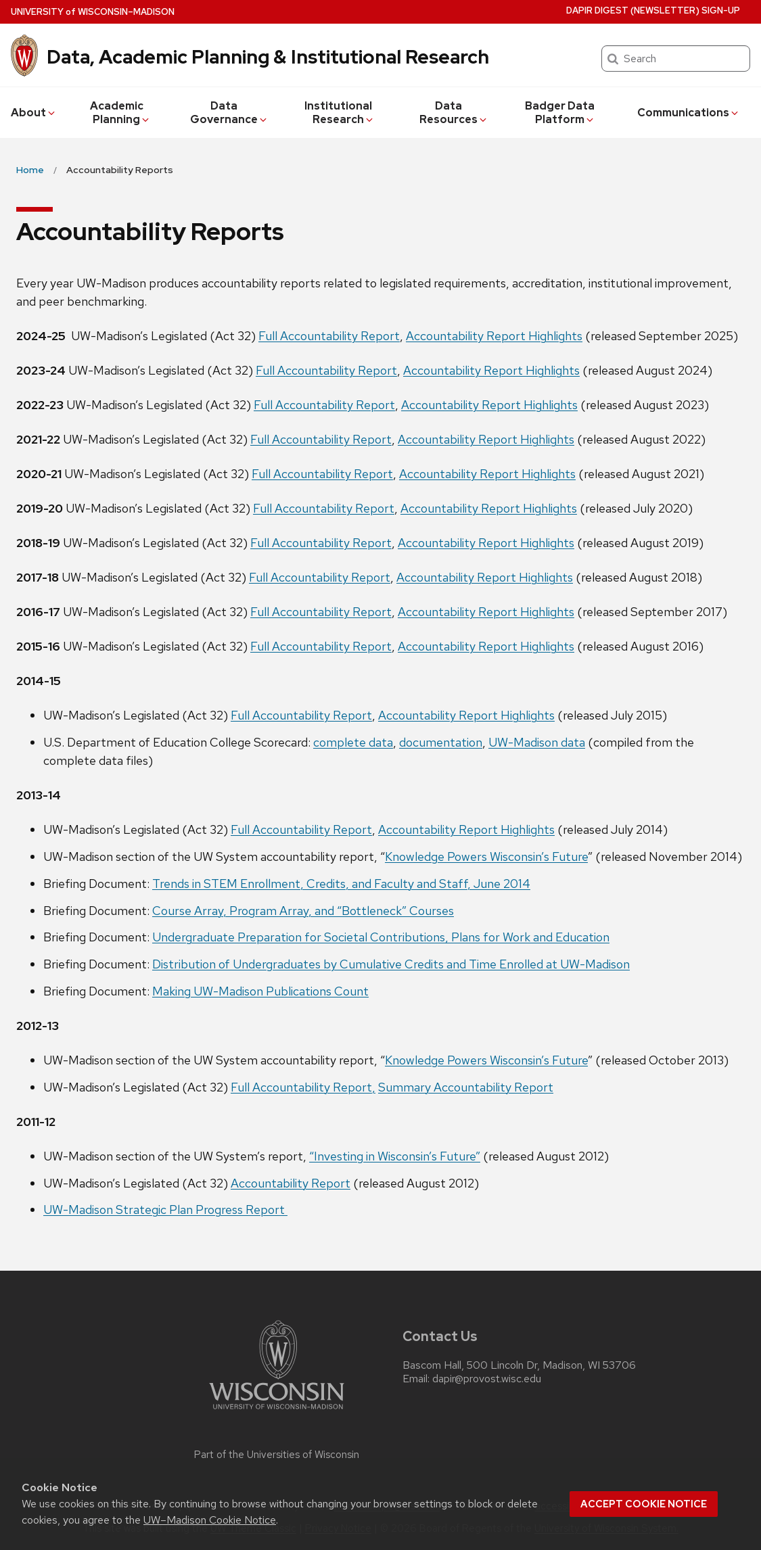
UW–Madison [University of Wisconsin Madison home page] (93, 12)
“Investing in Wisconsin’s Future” (394, 1156)
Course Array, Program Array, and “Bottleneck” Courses (303, 910)
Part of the (276, 1454)
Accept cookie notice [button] (643, 1504)
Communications (688, 112)
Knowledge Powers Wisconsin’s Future (486, 856)
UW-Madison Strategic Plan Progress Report (165, 1209)
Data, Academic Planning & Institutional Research (268, 57)
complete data (353, 742)
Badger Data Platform (560, 112)
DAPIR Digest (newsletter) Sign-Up (653, 10)
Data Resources (453, 112)
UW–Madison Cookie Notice (209, 1520)
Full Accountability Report (329, 336)
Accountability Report (290, 1183)
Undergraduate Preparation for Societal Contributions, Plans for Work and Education (380, 937)
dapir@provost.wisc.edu (486, 1379)
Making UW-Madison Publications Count (260, 991)
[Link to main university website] (276, 1412)
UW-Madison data (536, 742)
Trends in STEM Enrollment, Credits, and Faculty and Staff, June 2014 (341, 883)
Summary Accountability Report (465, 1087)
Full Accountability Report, (303, 1087)
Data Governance (229, 112)
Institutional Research (339, 112)
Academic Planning (121, 112)
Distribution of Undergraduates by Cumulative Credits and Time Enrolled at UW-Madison (391, 964)
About (34, 112)
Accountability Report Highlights (494, 336)
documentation (440, 742)
